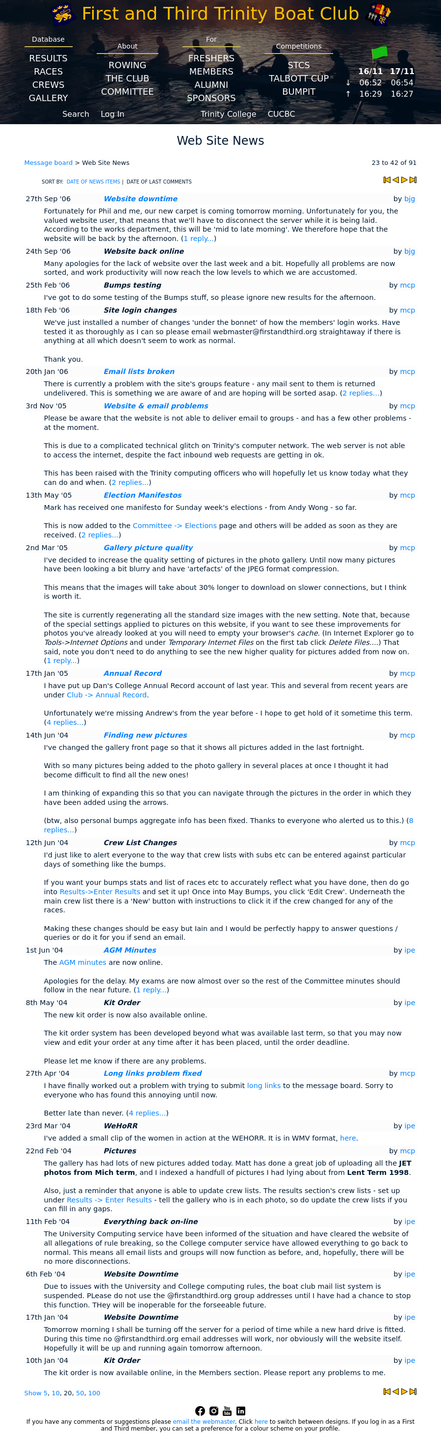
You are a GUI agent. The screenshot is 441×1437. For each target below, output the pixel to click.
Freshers (211, 58)
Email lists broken (139, 371)
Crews (48, 85)
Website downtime (141, 199)
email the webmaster (203, 1421)
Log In (113, 114)
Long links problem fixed (153, 1073)
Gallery (48, 98)
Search (75, 114)
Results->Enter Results (100, 892)
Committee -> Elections (175, 526)
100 (94, 1393)
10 (56, 1393)
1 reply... (198, 238)
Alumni (211, 85)
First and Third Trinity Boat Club (221, 13)
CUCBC (281, 114)
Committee (127, 91)
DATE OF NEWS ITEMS (94, 182)
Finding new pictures (145, 735)
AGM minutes (82, 962)
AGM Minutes (130, 950)
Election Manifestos (143, 495)
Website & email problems (156, 406)
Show (34, 1393)
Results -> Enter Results (109, 1200)
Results (48, 58)
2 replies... (360, 393)
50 (80, 1393)
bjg (409, 199)
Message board (49, 162)
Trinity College (229, 114)
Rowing (127, 65)
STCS (299, 65)
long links (264, 1086)
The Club (127, 78)
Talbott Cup (299, 78)
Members (211, 71)
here (348, 1138)
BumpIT (298, 91)
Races (48, 71)
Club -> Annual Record (107, 695)
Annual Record (132, 673)
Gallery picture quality (148, 548)
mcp (407, 285)
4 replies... (65, 722)
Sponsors (211, 98)
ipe (410, 950)
